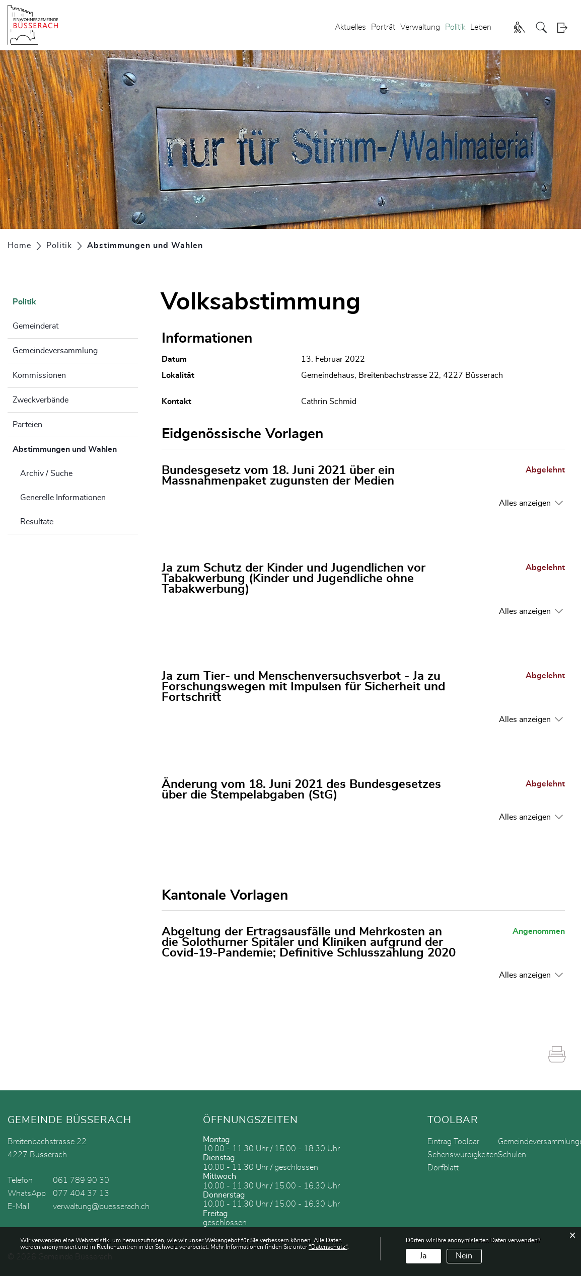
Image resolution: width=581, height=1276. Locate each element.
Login (565, 27)
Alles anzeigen (525, 503)
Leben (480, 27)
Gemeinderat (35, 326)
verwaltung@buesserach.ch (101, 1207)
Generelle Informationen (63, 498)
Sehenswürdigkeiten (462, 1155)
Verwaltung (420, 27)
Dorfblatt (443, 1168)
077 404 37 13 (81, 1193)
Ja (423, 1256)
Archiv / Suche (46, 473)
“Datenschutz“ (328, 1247)
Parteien (27, 425)
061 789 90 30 (81, 1180)
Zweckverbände (40, 400)
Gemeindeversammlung (55, 351)
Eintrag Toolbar (453, 1142)
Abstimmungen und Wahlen (75, 447)
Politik (455, 27)
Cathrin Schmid (328, 401)
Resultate (36, 522)
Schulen (512, 1155)
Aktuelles (350, 27)
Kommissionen (39, 375)
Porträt (383, 27)
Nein (464, 1256)
